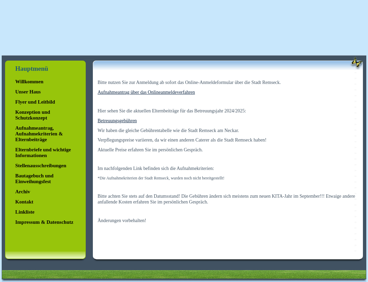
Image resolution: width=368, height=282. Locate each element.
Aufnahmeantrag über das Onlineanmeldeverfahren (146, 92)
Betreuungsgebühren (117, 120)
